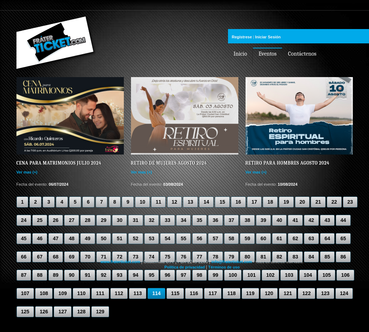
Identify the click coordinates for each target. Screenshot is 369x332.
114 (156, 293)
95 (152, 275)
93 (119, 275)
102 (270, 275)
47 (56, 238)
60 (263, 238)
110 (81, 293)
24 (24, 220)
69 (71, 257)
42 (311, 220)
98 (200, 275)
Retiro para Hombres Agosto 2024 (288, 163)
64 (327, 238)
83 (295, 257)
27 (71, 220)
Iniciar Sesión (268, 37)
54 (167, 238)
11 (158, 202)
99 (215, 275)
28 (88, 220)
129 (100, 311)
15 (222, 202)
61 (279, 238)
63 (311, 238)
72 (119, 257)
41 (295, 220)
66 (24, 257)
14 (206, 202)
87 (24, 275)
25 (40, 220)
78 (215, 257)
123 (325, 293)
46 (40, 238)
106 (345, 275)
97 (183, 275)
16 (238, 202)
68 (56, 257)
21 (318, 202)
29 (104, 220)
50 (104, 238)
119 (250, 293)
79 (231, 257)
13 (190, 202)
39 (263, 220)
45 (24, 238)
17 (254, 202)
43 (327, 220)
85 (327, 257)
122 (306, 293)
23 (350, 202)
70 (88, 257)
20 (302, 202)
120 (269, 293)
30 (119, 220)
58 (231, 238)
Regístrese (242, 37)
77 (200, 257)
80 (247, 257)
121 (287, 293)
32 (152, 220)
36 (215, 220)
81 (263, 257)
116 (194, 293)
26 (56, 220)
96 (167, 275)
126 (44, 311)
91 (88, 275)
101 (251, 275)
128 (81, 311)
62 (295, 238)
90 (71, 275)
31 (136, 220)
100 (233, 275)
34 (183, 220)
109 (62, 293)
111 (100, 293)
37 (231, 220)
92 (104, 275)
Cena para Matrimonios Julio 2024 (59, 163)
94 (136, 275)
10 (142, 202)
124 (344, 293)
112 (119, 293)
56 (200, 238)
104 (308, 275)
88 (40, 275)
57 (215, 238)
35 (200, 220)
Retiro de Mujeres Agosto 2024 (169, 163)
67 (40, 257)
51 (119, 238)
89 (56, 275)
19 (286, 202)
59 (247, 238)
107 (25, 293)
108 (44, 293)
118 (231, 293)
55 (183, 238)
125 (25, 311)
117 (213, 293)
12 (175, 202)
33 (167, 220)
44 (343, 220)
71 (104, 257)
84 (311, 257)
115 (175, 293)
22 (334, 202)
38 (247, 220)
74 (152, 257)
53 (152, 238)
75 (167, 257)
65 (343, 238)
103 (289, 275)
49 (88, 238)
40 (279, 220)
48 (71, 238)
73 (136, 257)
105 (326, 275)
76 (183, 257)
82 (279, 257)
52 (136, 238)
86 (343, 257)
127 (62, 311)
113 (137, 293)
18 (270, 202)
